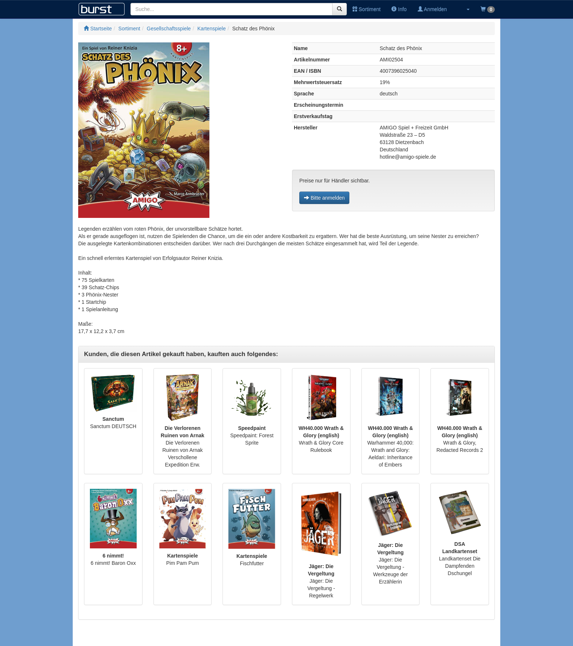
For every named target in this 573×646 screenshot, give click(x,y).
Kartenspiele (211, 28)
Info (398, 9)
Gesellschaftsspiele (169, 28)
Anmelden (432, 9)
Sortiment (366, 9)
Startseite (98, 28)
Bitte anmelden (324, 198)
